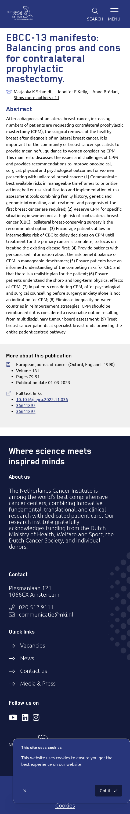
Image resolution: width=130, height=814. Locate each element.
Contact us (33, 670)
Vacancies (32, 645)
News (27, 658)
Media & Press (38, 683)
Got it (105, 790)
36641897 (25, 405)
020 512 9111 (36, 607)
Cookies (65, 805)
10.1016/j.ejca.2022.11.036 (42, 399)
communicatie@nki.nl (46, 614)
